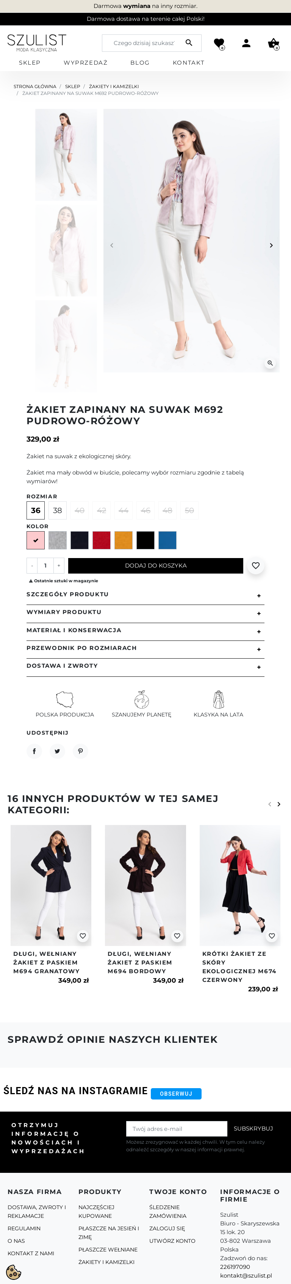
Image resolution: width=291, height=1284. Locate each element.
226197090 (235, 1266)
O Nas (16, 1240)
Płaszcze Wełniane (108, 1249)
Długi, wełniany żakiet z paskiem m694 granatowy (46, 962)
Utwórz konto (172, 1240)
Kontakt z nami (31, 1253)
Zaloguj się (167, 1228)
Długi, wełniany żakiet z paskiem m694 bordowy (140, 962)
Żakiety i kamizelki (114, 86)
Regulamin (24, 1228)
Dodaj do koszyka (156, 565)
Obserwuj (176, 1094)
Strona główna (35, 86)
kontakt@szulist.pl (246, 1275)
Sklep (72, 86)
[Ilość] (45, 565)
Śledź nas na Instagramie (75, 1091)
